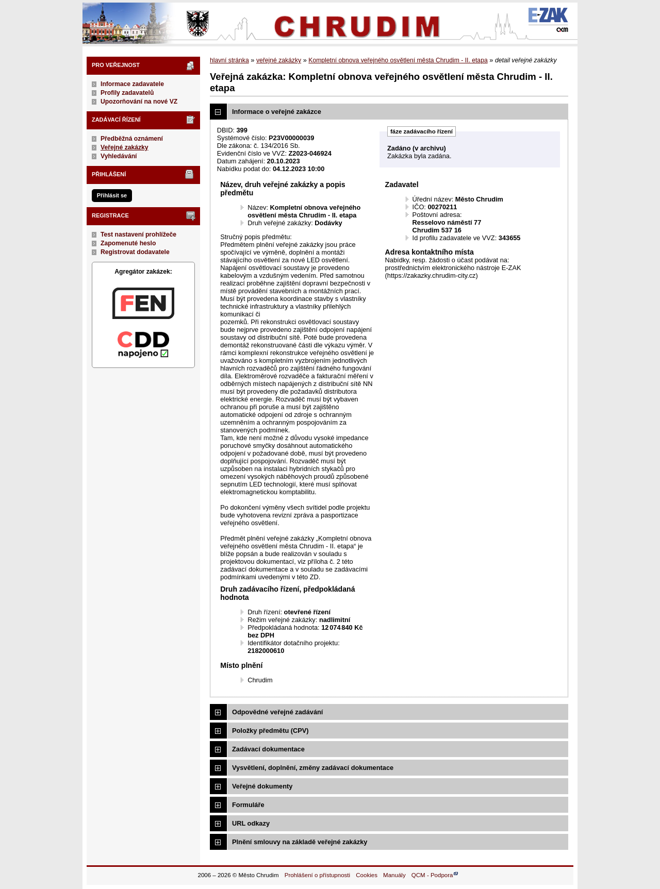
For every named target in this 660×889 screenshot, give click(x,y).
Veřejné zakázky (124, 147)
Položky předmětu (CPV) (270, 730)
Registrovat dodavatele (135, 252)
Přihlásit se (112, 195)
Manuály (394, 875)
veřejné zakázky (278, 60)
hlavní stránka (229, 60)
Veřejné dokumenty (262, 786)
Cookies (366, 875)
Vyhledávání (119, 156)
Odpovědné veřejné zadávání (277, 712)
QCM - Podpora (432, 875)
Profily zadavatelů (127, 92)
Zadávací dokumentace (268, 749)
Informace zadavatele (132, 84)
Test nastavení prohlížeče (138, 234)
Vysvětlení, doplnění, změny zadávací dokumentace (312, 767)
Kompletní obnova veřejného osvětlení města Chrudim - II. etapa (397, 60)
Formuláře (248, 805)
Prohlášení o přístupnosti (317, 875)
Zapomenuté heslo (128, 243)
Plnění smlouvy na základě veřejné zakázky (299, 842)
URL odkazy (251, 823)
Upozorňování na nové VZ (139, 101)
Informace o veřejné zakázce (276, 111)
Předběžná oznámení (132, 138)
